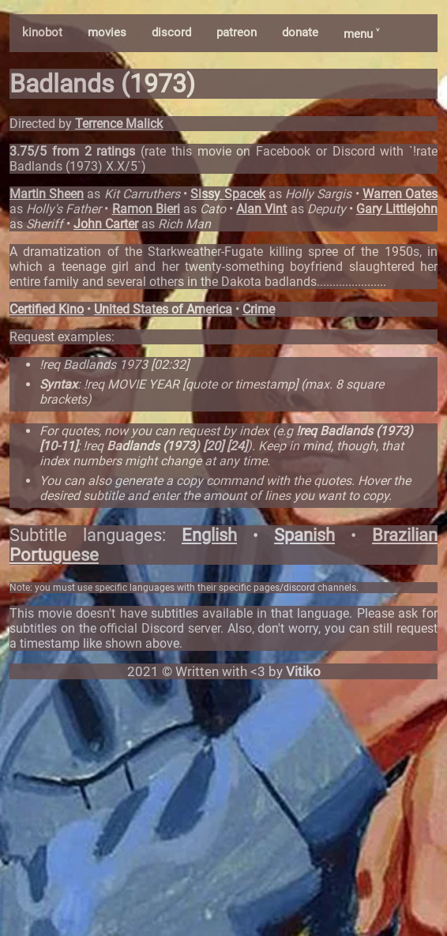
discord (171, 32)
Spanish (304, 535)
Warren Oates (400, 193)
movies (107, 32)
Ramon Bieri (146, 208)
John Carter (105, 223)
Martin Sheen (46, 193)
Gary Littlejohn (397, 208)
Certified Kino (46, 309)
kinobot (42, 32)
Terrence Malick (119, 123)
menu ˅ (361, 34)
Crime (258, 309)
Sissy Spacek (227, 193)
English (209, 535)
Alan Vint (261, 208)
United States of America (163, 309)
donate (300, 32)
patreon (236, 32)
